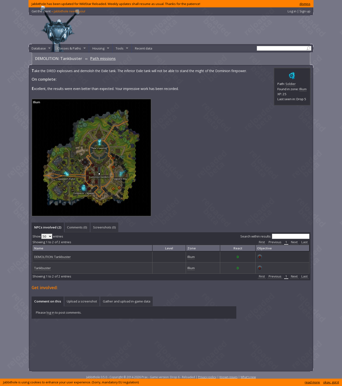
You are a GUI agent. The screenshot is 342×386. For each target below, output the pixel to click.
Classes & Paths (69, 48)
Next (294, 242)
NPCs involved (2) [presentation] (47, 227)
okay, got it (331, 382)
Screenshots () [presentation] (104, 227)
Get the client (58, 11)
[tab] (48, 227)
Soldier (290, 84)
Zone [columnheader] (191, 248)
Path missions (103, 58)
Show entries (48, 236)
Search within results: (274, 236)
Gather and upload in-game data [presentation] (126, 301)
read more (312, 382)
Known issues (228, 377)
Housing (98, 48)
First (262, 242)
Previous (275, 242)
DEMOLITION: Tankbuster (52, 257)
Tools (120, 48)
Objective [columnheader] (264, 248)
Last (304, 242)
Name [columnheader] (38, 248)
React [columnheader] (237, 248)
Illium (303, 89)
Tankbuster (42, 268)
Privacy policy (207, 377)
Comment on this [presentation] (47, 301)
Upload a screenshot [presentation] (82, 301)
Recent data (143, 48)
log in (50, 312)
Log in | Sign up (299, 11)
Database (39, 48)
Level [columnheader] (169, 248)
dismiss (304, 4)
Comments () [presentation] (77, 227)
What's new (248, 377)
